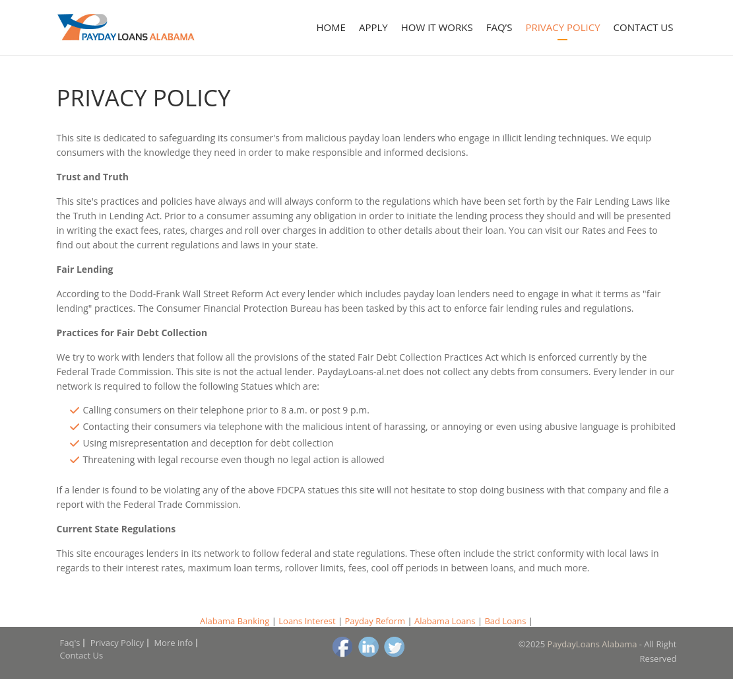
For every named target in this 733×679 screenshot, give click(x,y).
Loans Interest (306, 621)
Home (331, 27)
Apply (373, 27)
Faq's (70, 643)
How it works (437, 27)
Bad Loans (505, 621)
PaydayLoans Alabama (592, 644)
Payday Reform (375, 621)
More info (173, 643)
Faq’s (499, 27)
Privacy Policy (562, 27)
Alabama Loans (445, 621)
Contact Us (644, 27)
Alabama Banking (234, 621)
